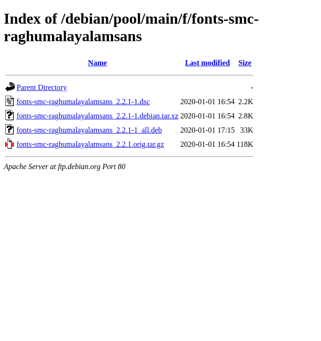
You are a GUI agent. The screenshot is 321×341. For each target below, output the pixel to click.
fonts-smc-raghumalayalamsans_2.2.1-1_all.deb (89, 130)
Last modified (207, 63)
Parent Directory (42, 87)
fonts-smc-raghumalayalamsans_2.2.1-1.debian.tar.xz (97, 116)
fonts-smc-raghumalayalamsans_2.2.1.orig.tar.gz (90, 144)
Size (244, 63)
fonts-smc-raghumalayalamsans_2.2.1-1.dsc (83, 102)
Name (97, 63)
